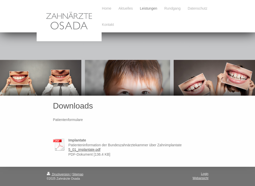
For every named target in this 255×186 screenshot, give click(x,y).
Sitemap (77, 174)
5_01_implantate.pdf (84, 150)
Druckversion (59, 174)
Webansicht (200, 178)
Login (204, 174)
